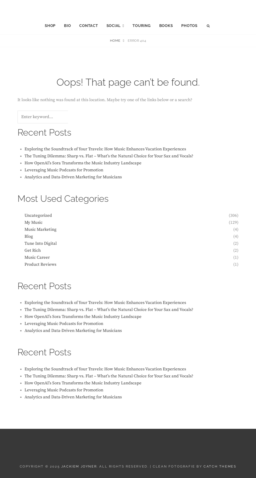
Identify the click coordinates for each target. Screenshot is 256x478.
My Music (33, 222)
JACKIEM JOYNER (128, 7)
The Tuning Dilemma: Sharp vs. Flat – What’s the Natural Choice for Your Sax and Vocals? (108, 156)
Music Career (37, 257)
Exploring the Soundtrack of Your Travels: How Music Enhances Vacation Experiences (105, 149)
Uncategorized (38, 215)
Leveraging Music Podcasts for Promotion (63, 170)
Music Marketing (40, 229)
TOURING (141, 25)
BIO (67, 25)
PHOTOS (189, 25)
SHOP (50, 25)
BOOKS (166, 25)
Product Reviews (40, 264)
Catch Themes (220, 466)
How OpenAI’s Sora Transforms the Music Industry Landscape (83, 163)
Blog (28, 236)
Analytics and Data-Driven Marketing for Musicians (73, 177)
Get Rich (32, 250)
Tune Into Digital (40, 243)
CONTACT (88, 25)
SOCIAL (113, 25)
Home (115, 40)
